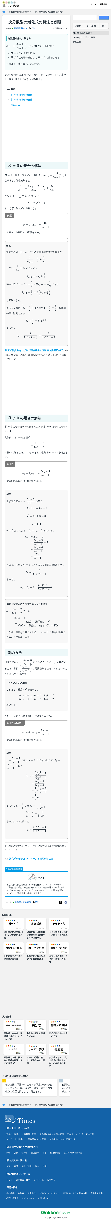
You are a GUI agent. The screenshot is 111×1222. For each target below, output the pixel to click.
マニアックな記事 (14, 1139)
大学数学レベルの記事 (36, 1139)
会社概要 (10, 1193)
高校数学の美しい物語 (19, 12)
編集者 (21, 1193)
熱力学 (24, 1152)
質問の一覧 (39, 1179)
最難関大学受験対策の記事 (52, 1134)
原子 (44, 1152)
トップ (93, 4)
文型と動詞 (26, 1166)
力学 (8, 1152)
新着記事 (103, 4)
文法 (8, 1166)
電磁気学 (35, 1152)
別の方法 (15, 105)
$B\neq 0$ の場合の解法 (84, 37)
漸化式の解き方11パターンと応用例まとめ (31, 858)
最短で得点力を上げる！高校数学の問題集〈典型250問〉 (34, 350)
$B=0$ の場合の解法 (82, 33)
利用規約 (31, 1193)
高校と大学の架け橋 (73, 1152)
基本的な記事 (12, 1134)
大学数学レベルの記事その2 (62, 1139)
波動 (16, 1152)
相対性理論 (55, 1152)
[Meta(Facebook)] (66, 902)
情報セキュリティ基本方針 (75, 1193)
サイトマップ (28, 1198)
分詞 (44, 1166)
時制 (37, 1166)
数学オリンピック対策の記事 (80, 1134)
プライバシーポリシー (49, 1193)
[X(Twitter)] (61, 902)
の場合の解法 (21, 95)
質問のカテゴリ (23, 1179)
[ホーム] (3, 11)
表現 (16, 1166)
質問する (51, 1179)
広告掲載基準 (96, 1193)
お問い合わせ (44, 1198)
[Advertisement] (36, 135)
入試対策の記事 (29, 1134)
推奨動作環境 (12, 1198)
